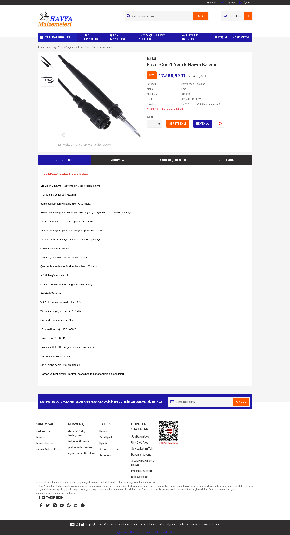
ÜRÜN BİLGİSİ (64, 160)
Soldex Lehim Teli (142, 448)
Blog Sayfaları (139, 476)
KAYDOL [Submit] (241, 401)
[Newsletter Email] (209, 402)
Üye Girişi (104, 443)
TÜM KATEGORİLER (57, 37)
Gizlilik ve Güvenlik (78, 441)
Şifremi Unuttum (109, 449)
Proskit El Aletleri (141, 470)
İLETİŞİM (221, 37)
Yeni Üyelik (105, 437)
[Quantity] (154, 124)
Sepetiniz (105, 455)
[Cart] (237, 16)
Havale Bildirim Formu (49, 449)
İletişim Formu (44, 443)
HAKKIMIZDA (241, 37)
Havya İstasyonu (141, 454)
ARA (200, 16)
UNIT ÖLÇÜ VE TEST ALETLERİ (152, 37)
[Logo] (54, 18)
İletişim (40, 437)
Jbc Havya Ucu (140, 436)
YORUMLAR (118, 160)
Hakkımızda (43, 431)
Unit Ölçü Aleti (139, 442)
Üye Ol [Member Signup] (245, 2)
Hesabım (104, 431)
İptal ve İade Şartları (80, 447)
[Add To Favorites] (220, 124)
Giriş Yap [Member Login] (228, 2)
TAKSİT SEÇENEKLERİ (172, 160)
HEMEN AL (202, 123)
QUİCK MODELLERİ (117, 37)
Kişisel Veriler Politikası (81, 453)
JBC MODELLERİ (91, 37)
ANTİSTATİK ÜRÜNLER (190, 37)
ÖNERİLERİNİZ (225, 160)
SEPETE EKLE (177, 123)
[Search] (167, 16)
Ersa (151, 58)
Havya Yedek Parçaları (193, 84)
